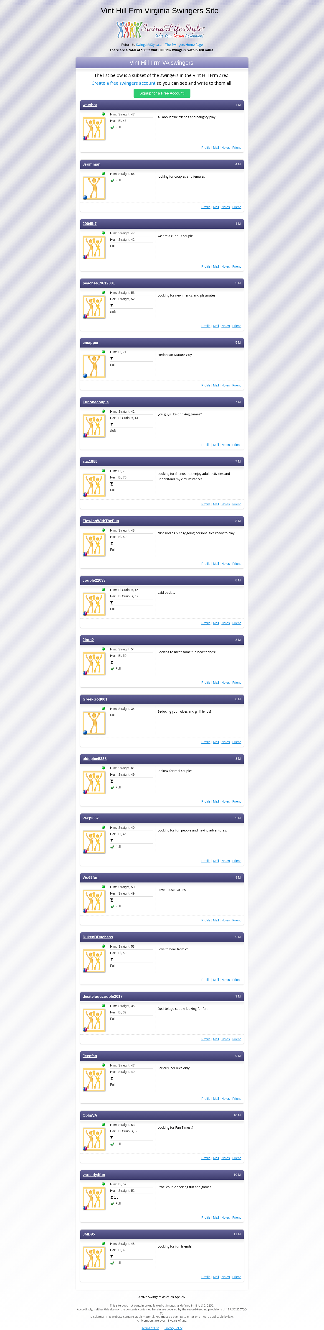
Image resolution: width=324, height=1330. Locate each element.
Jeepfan (90, 1056)
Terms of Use (150, 1328)
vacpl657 (91, 818)
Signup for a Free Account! (162, 93)
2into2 (88, 640)
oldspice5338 (95, 759)
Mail (216, 147)
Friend (236, 147)
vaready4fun (94, 1175)
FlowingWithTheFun (101, 521)
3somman (91, 164)
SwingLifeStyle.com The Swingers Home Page (169, 44)
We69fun (91, 877)
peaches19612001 (99, 283)
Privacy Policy (173, 1328)
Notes (225, 147)
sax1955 (90, 461)
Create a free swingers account (123, 83)
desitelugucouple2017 (103, 996)
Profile (205, 147)
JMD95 (89, 1234)
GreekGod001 (95, 699)
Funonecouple (96, 402)
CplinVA (90, 1115)
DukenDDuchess (98, 937)
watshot (90, 105)
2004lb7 (90, 224)
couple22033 (94, 580)
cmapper (91, 342)
